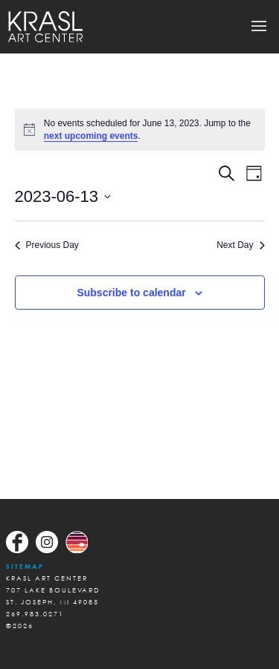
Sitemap (25, 566)
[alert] (140, 129)
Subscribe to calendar (131, 292)
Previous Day (47, 245)
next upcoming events (91, 136)
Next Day (240, 245)
